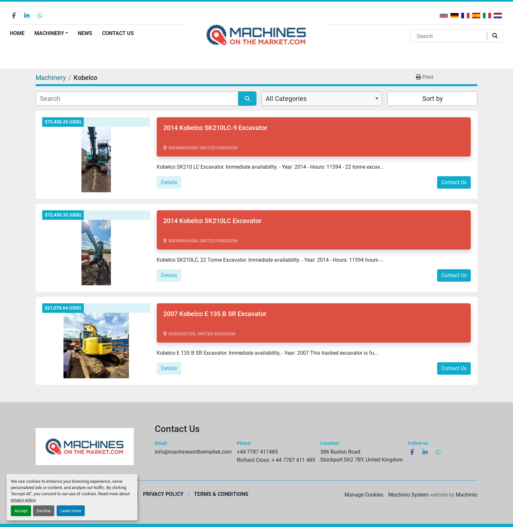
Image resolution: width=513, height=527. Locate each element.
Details (169, 182)
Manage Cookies (364, 495)
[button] (51, 33)
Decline (44, 510)
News (85, 33)
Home (17, 33)
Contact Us (118, 33)
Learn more (70, 510)
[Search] (450, 36)
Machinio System (408, 495)
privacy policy (23, 500)
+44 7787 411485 (257, 452)
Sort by (432, 99)
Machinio (466, 495)
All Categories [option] (286, 99)
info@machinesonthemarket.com (193, 452)
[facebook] (14, 15)
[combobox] (321, 98)
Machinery (49, 33)
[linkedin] (27, 15)
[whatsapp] (40, 15)
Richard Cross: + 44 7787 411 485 (276, 460)
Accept (20, 510)
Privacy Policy (163, 494)
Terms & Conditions (221, 494)
